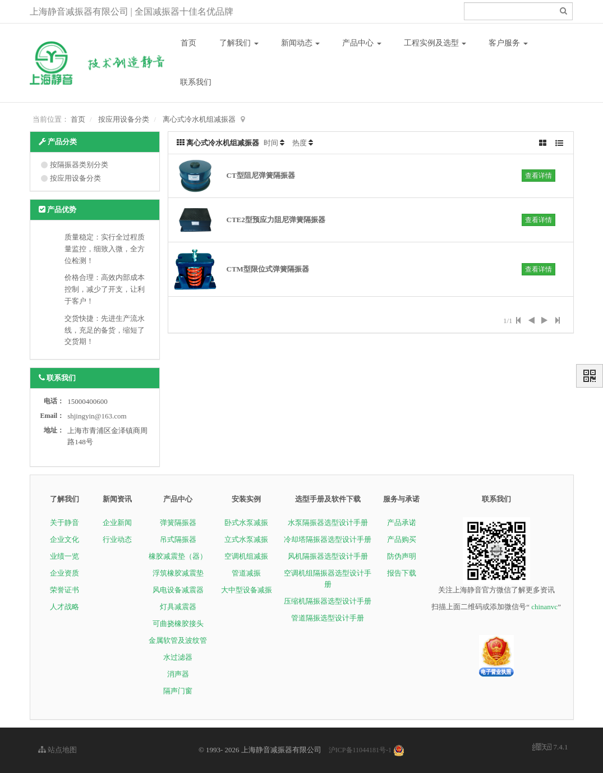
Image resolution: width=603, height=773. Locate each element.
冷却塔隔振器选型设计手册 (327, 539)
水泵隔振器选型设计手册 (328, 522)
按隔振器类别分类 (79, 164)
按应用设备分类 (123, 119)
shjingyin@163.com (97, 416)
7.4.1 (550, 748)
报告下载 (401, 573)
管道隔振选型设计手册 (327, 618)
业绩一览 (64, 556)
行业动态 (117, 539)
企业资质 (64, 573)
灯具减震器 (178, 606)
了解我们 (239, 43)
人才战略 (64, 606)
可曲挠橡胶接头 (178, 623)
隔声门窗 (177, 691)
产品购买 (401, 539)
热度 (299, 143)
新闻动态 (300, 43)
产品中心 (361, 43)
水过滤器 (177, 657)
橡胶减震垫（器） (178, 556)
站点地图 (57, 750)
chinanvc (544, 606)
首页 (188, 43)
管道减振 (246, 573)
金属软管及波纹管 (178, 640)
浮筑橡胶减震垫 (178, 573)
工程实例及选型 (435, 43)
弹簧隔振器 (178, 522)
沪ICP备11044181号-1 (360, 750)
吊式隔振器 (178, 539)
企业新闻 (117, 522)
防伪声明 (401, 556)
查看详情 (538, 176)
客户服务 (508, 43)
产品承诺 (401, 522)
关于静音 (64, 522)
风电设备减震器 (178, 590)
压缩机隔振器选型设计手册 (327, 601)
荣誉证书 (64, 590)
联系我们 (195, 82)
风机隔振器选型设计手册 (328, 556)
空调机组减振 (246, 556)
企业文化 (64, 539)
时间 (271, 143)
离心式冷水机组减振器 (199, 119)
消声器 (178, 674)
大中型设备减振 (246, 590)
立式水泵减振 (246, 539)
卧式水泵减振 (246, 522)
